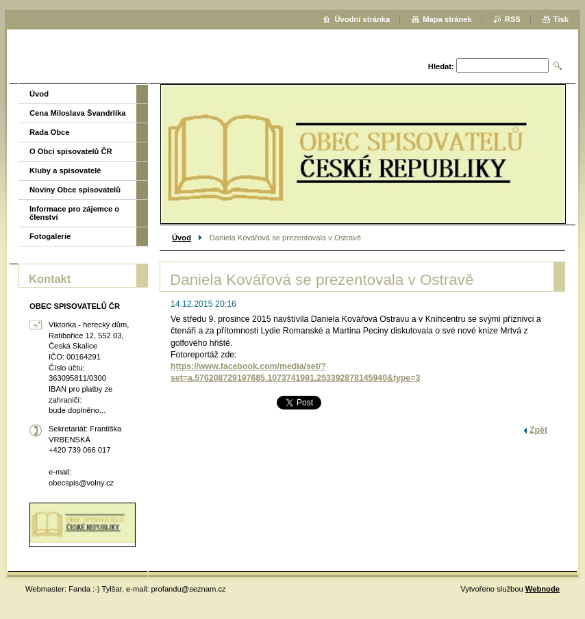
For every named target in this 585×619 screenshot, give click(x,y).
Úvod (181, 237)
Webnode (542, 589)
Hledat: (441, 66)
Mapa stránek (447, 19)
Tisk (561, 19)
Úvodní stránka (362, 19)
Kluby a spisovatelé (65, 170)
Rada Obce (49, 132)
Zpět (538, 430)
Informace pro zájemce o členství (74, 213)
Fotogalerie (50, 236)
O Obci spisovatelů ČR (70, 151)
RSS (513, 19)
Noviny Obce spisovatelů (75, 190)
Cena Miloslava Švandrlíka (77, 113)
